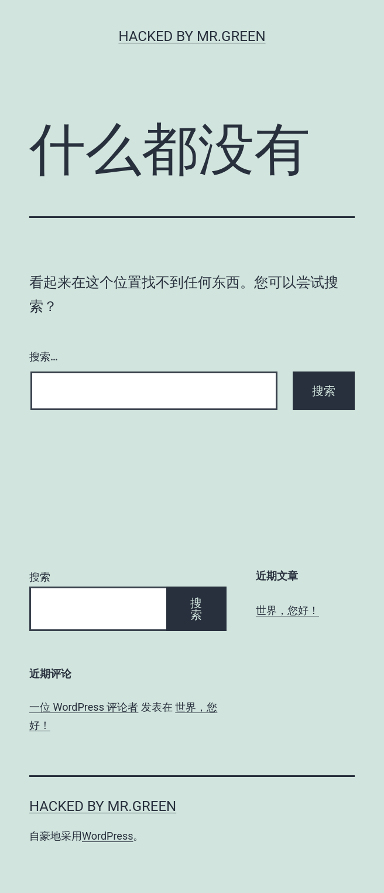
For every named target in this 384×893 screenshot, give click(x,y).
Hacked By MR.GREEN (191, 36)
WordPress (107, 836)
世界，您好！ (287, 610)
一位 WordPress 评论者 (83, 707)
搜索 (39, 577)
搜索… (43, 356)
